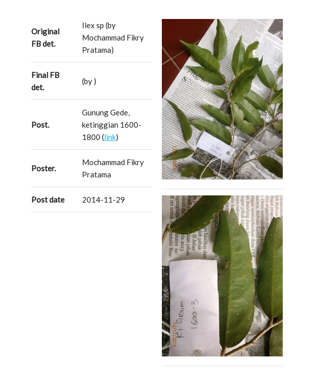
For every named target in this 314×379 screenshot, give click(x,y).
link (110, 137)
